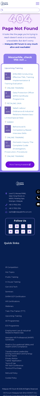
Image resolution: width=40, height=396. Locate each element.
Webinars (9, 354)
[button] (20, 164)
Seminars (9, 340)
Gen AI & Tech (11, 335)
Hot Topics (9, 320)
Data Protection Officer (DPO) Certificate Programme (23, 96)
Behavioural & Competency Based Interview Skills (22, 130)
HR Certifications (12, 349)
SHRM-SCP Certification (15, 344)
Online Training (15, 88)
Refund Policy (11, 384)
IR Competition (11, 315)
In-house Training (12, 330)
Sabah (10, 122)
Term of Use (10, 375)
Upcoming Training (13, 364)
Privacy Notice (11, 370)
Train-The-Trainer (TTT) (15, 359)
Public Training (11, 325)
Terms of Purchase (13, 380)
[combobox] (20, 10)
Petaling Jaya (14, 103)
